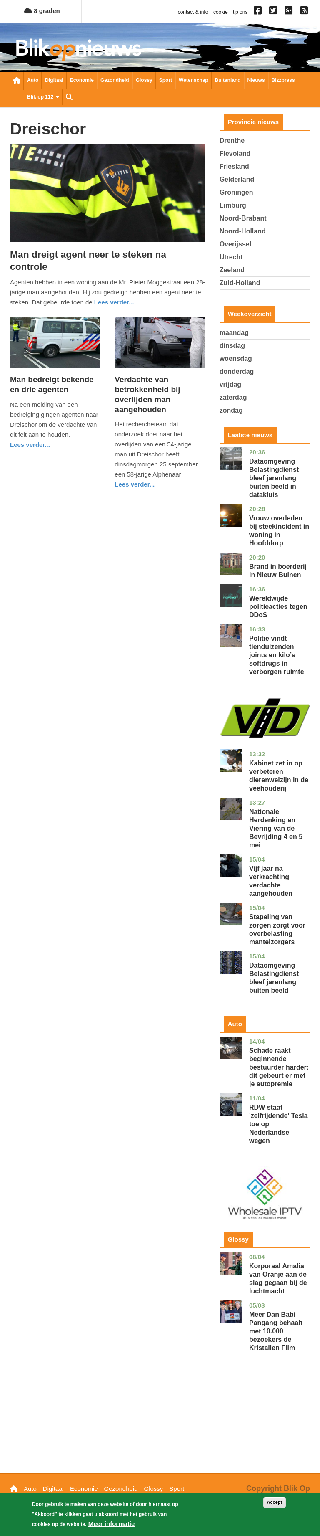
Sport (165, 80)
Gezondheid (114, 80)
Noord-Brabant (243, 218)
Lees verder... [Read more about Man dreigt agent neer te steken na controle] (114, 302)
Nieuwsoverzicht (16, 81)
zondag (231, 410)
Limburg (233, 205)
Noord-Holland (243, 231)
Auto (32, 80)
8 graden (42, 10)
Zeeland (232, 270)
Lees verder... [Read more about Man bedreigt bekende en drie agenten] (30, 444)
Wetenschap (193, 80)
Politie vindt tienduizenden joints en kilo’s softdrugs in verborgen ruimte (276, 655)
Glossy (144, 80)
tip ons (240, 12)
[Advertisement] (265, 1425)
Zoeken (69, 98)
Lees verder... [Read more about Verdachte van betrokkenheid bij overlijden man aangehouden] (135, 484)
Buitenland (228, 80)
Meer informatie (111, 1524)
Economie (82, 80)
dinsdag (232, 345)
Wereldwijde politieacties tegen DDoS (278, 606)
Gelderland (237, 179)
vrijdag (230, 384)
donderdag (237, 371)
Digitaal (54, 80)
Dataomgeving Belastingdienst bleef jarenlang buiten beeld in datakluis (274, 478)
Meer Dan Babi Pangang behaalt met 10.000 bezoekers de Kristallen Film (275, 1331)
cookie (220, 12)
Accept (274, 1503)
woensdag (236, 358)
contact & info (193, 12)
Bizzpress (283, 80)
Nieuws (256, 80)
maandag (234, 332)
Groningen (236, 192)
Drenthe (232, 140)
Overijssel (236, 244)
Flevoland (235, 153)
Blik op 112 (43, 97)
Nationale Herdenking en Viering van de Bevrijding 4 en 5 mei (275, 828)
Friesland (234, 166)
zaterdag (233, 397)
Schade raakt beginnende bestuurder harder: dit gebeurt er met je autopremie (279, 1067)
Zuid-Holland (240, 282)
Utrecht (231, 257)
